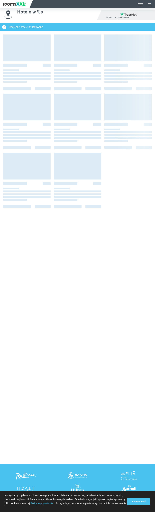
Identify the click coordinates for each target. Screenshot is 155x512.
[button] (5, 507)
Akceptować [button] (139, 501)
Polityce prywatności (42, 503)
